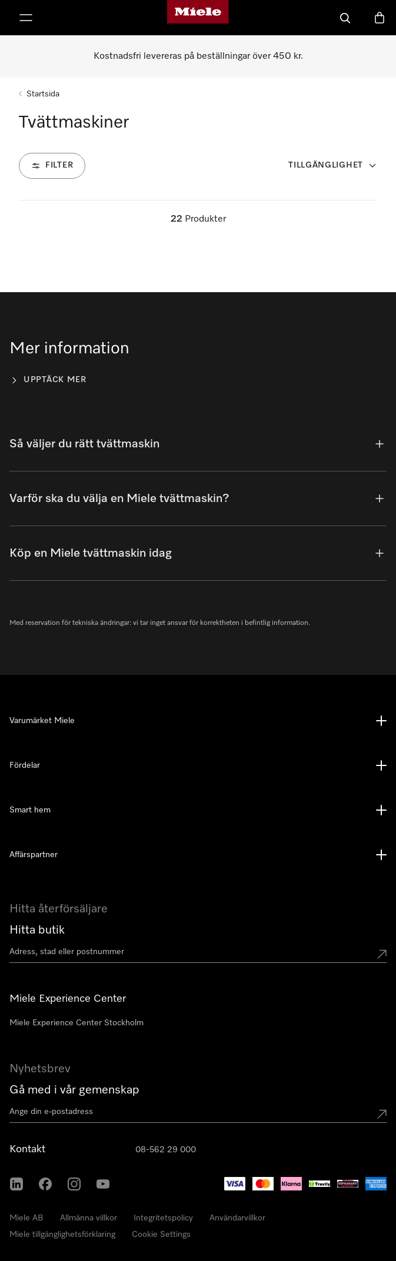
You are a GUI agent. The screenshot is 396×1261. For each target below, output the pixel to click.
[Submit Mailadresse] (382, 1114)
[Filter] (52, 166)
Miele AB (26, 1218)
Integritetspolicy (163, 1218)
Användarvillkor (237, 1218)
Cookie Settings (161, 1234)
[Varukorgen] (379, 18)
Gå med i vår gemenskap (74, 1090)
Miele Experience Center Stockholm (76, 1023)
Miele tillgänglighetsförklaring (62, 1234)
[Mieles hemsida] (197, 17)
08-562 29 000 (165, 1150)
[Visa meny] (26, 18)
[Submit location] (382, 954)
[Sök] (345, 18)
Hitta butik (37, 930)
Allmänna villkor (88, 1218)
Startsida (42, 94)
